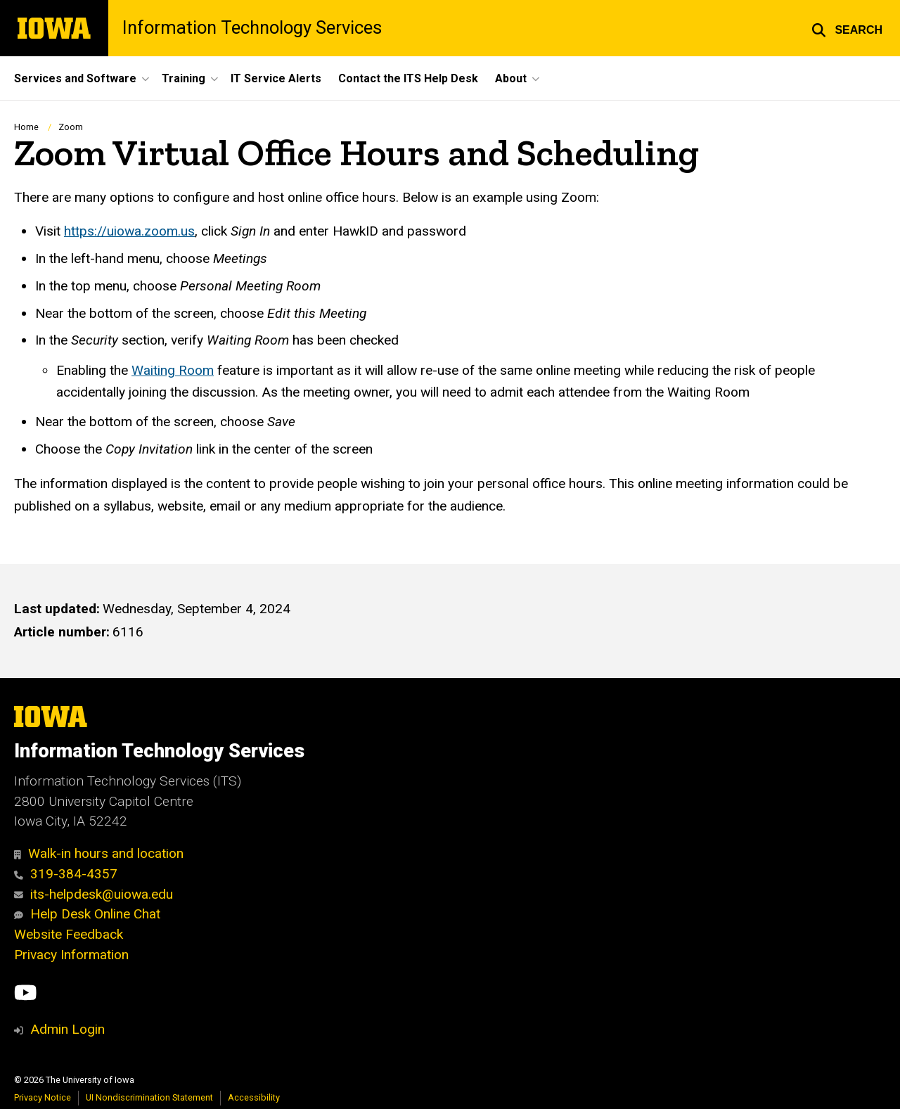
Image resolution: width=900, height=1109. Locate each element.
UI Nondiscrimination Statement (149, 1097)
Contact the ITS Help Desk (408, 78)
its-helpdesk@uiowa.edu (93, 894)
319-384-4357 (65, 874)
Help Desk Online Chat (87, 914)
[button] (847, 28)
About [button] (511, 78)
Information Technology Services (252, 28)
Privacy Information (71, 955)
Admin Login (67, 1029)
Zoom (70, 127)
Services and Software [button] (75, 78)
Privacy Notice (42, 1097)
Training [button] (183, 78)
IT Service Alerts (276, 78)
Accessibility (254, 1097)
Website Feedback (68, 934)
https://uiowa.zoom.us (129, 231)
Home (26, 127)
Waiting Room (172, 370)
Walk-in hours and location (99, 853)
